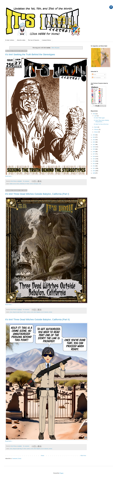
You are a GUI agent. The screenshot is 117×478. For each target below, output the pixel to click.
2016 (94, 156)
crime (11, 312)
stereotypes (35, 183)
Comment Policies (46, 40)
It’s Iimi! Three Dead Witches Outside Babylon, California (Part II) (37, 319)
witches (50, 312)
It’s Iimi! (27, 183)
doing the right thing (17, 312)
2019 (94, 149)
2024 (94, 137)
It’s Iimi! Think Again (99, 118)
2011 (94, 168)
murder (28, 312)
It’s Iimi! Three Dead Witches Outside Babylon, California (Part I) (37, 194)
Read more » (8, 176)
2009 (94, 173)
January (96, 132)
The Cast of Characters (33, 40)
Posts (94, 74)
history (17, 183)
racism (31, 183)
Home (42, 455)
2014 (94, 161)
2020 (94, 147)
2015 (94, 158)
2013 (94, 163)
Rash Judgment (37, 312)
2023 (94, 139)
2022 (94, 142)
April (95, 115)
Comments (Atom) (16, 458)
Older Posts (83, 455)
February (96, 129)
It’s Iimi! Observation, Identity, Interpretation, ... (101, 121)
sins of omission (44, 312)
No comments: (26, 181)
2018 (94, 151)
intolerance (22, 183)
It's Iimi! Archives (9, 40)
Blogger (61, 473)
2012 (94, 166)
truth (40, 183)
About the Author (21, 40)
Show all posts (55, 47)
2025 (94, 135)
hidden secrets (13, 183)
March (96, 127)
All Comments (96, 77)
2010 (94, 170)
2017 (94, 154)
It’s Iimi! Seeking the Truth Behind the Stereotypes (30, 54)
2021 (94, 144)
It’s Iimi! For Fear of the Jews (101, 124)
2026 (94, 113)
